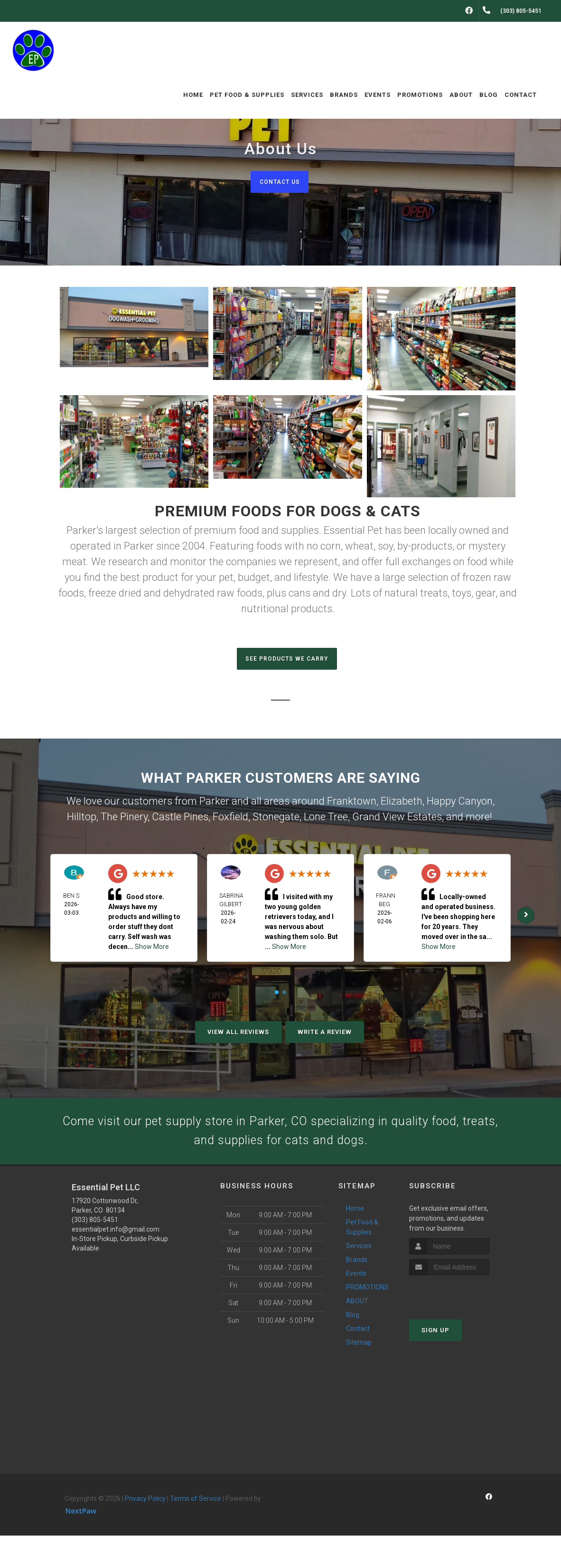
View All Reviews (238, 1034)
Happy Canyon (460, 804)
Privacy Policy (145, 1509)
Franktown (351, 804)
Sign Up (435, 1340)
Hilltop (81, 819)
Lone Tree (326, 819)
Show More (152, 949)
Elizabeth (401, 804)
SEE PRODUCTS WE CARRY (286, 660)
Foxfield (230, 819)
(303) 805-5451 (95, 1230)
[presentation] (459, 1303)
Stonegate (275, 819)
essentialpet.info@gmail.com (115, 1239)
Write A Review (325, 1034)
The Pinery (124, 819)
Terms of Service (195, 1509)
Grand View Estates (397, 819)
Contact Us (279, 181)
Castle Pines (180, 819)
